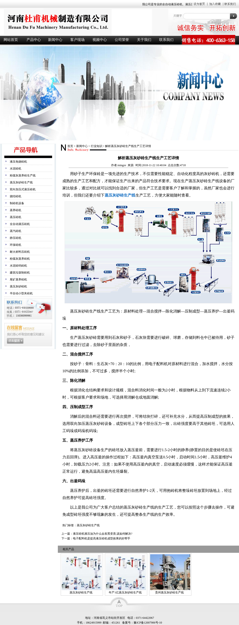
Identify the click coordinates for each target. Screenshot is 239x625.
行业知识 (96, 146)
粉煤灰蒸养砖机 (20, 258)
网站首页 (11, 40)
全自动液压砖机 (20, 224)
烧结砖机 (15, 196)
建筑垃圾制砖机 (20, 272)
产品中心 (34, 40)
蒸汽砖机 (15, 231)
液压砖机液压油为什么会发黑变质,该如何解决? (102, 533)
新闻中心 (55, 40)
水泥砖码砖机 (18, 265)
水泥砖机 (15, 168)
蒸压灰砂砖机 (18, 286)
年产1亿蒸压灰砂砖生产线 (125, 592)
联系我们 (166, 40)
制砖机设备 (17, 203)
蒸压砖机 (15, 217)
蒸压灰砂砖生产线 (21, 182)
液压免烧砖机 (18, 161)
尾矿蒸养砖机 (18, 279)
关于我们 (144, 40)
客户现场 (77, 40)
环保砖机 (15, 245)
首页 (70, 146)
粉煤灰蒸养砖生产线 (23, 175)
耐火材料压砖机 (20, 251)
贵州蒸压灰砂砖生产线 (169, 592)
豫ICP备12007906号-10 (148, 622)
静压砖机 (15, 238)
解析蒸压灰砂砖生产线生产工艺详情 (128, 146)
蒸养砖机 (15, 210)
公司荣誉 (122, 40)
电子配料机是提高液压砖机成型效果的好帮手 (101, 538)
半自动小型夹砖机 (21, 293)
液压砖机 (83, 22)
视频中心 (99, 40)
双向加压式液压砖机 (23, 189)
